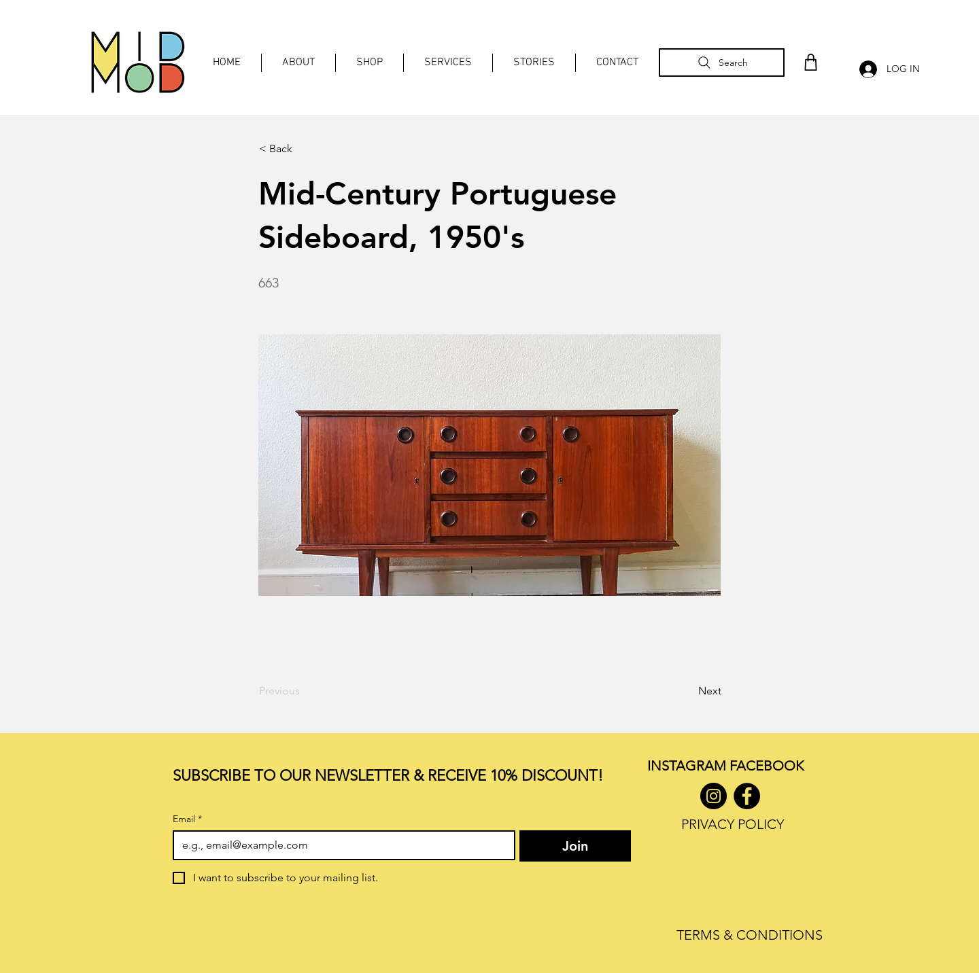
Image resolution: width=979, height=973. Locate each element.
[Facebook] (747, 796)
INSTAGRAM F (691, 766)
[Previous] (304, 691)
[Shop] (810, 62)
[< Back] (304, 148)
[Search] (722, 62)
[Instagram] (713, 796)
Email (187, 819)
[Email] (340, 845)
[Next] (687, 691)
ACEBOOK (770, 766)
